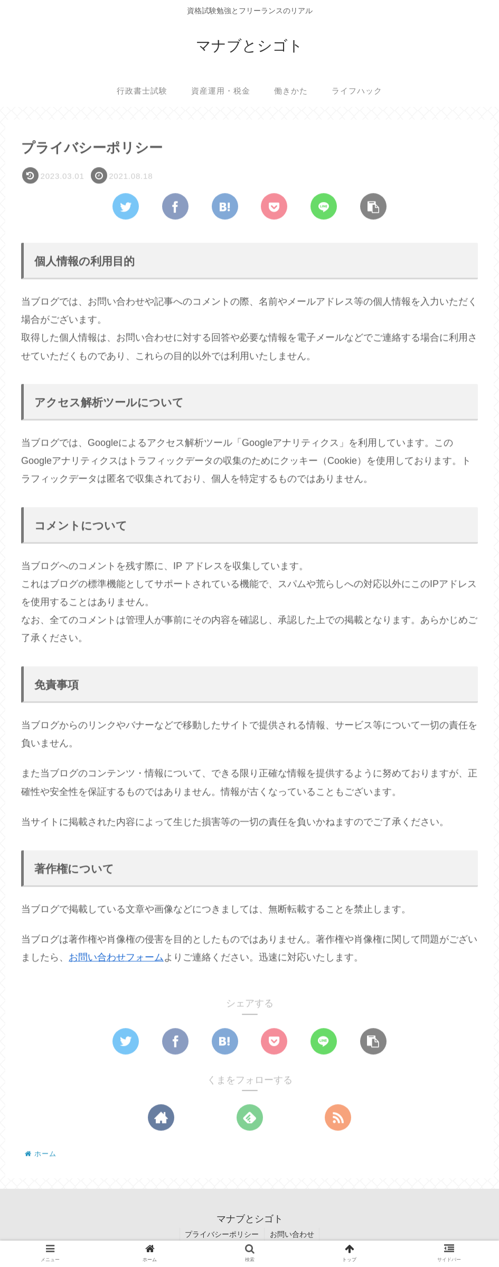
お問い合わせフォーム (116, 958)
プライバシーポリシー (222, 1234)
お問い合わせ (292, 1234)
